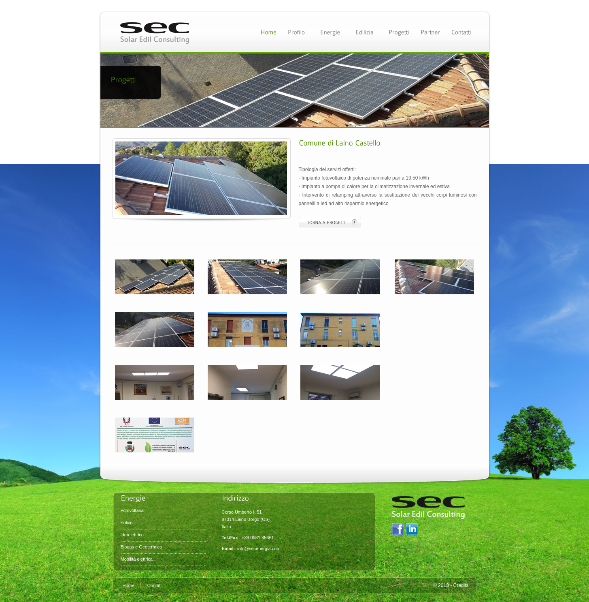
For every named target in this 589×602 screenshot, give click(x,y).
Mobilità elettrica (137, 559)
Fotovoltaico (133, 510)
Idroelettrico (132, 534)
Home (128, 585)
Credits (460, 585)
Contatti (155, 585)
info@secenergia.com (259, 548)
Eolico (127, 522)
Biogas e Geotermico (141, 546)
